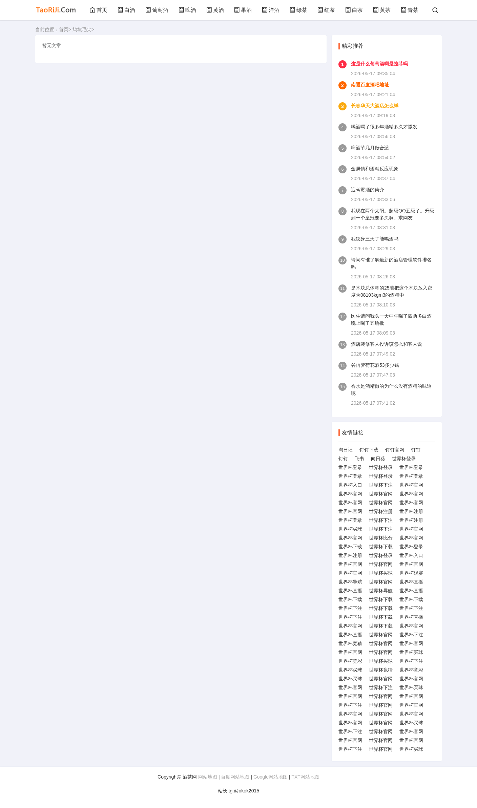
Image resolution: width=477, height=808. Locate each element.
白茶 (354, 10)
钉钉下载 (368, 449)
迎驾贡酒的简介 (367, 189)
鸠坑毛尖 (81, 29)
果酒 (243, 10)
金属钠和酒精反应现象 (374, 168)
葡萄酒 (156, 10)
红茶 (326, 10)
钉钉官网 (394, 449)
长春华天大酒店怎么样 (374, 105)
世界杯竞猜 (350, 643)
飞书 (359, 458)
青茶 (409, 10)
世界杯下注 (381, 485)
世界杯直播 (411, 581)
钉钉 (415, 449)
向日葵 (378, 458)
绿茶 (298, 10)
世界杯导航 (350, 581)
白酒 (126, 10)
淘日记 (345, 449)
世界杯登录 (404, 458)
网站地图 (207, 777)
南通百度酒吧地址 (370, 84)
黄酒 (215, 10)
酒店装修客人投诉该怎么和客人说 (386, 344)
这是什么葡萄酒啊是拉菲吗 (379, 63)
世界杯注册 (381, 511)
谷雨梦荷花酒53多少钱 (375, 365)
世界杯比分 (381, 537)
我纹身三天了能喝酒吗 (374, 238)
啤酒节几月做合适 (370, 147)
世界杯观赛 (411, 573)
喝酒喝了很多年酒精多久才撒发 (384, 126)
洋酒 (270, 10)
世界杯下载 (350, 546)
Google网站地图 (270, 777)
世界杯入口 (350, 485)
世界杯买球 (350, 529)
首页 (98, 10)
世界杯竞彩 (350, 661)
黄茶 (382, 10)
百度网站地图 (235, 777)
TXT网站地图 (305, 777)
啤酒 (187, 10)
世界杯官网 (411, 485)
